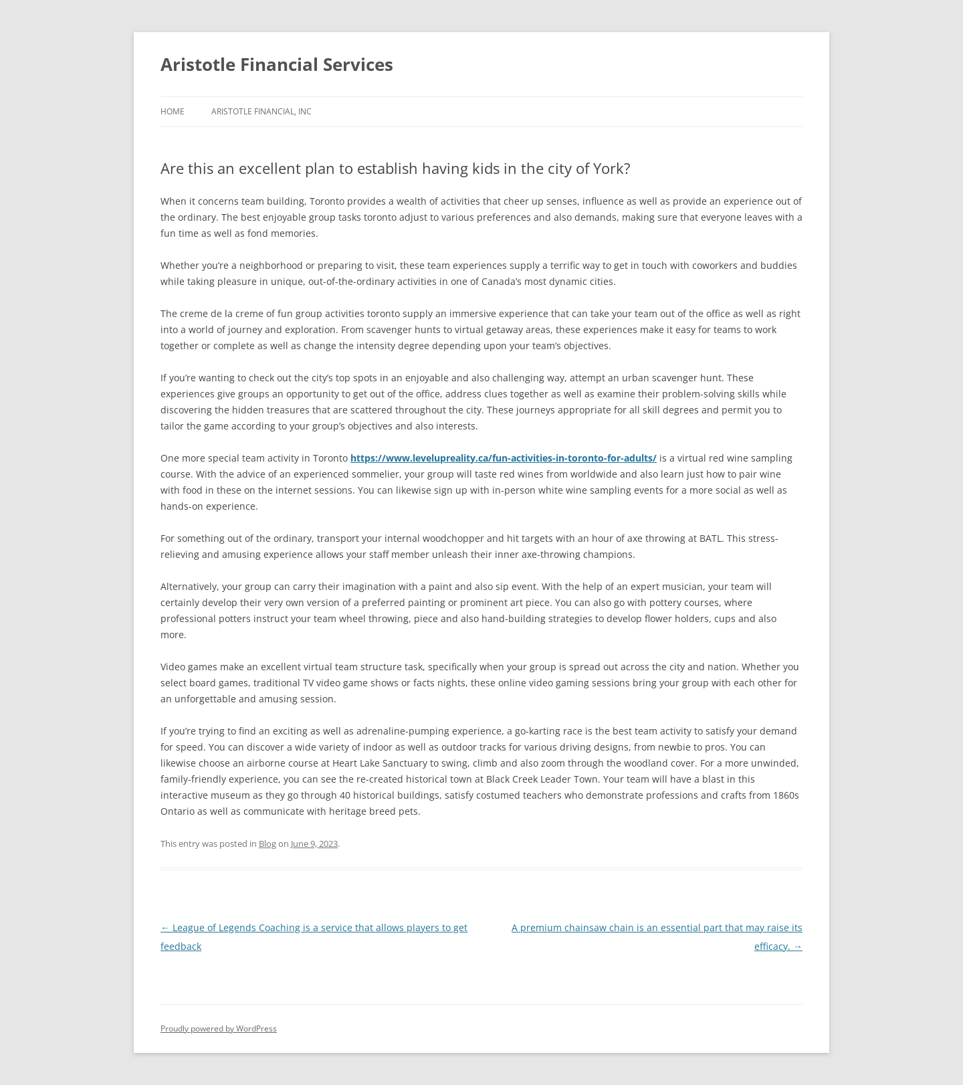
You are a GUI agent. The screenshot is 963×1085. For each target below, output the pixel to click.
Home (172, 111)
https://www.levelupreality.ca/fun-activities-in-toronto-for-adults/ (503, 458)
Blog (267, 843)
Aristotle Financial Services (276, 64)
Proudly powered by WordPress (218, 1028)
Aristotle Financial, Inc (261, 111)
